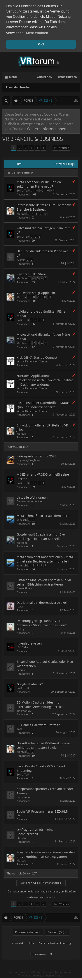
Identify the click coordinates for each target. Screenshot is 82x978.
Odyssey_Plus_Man (28, 460)
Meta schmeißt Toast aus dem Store (43, 515)
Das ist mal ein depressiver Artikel (42, 602)
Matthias (22, 278)
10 (45, 213)
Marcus (21, 213)
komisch (22, 519)
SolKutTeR (23, 190)
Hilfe (31, 950)
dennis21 (22, 670)
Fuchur (21, 259)
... (37, 87)
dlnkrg (20, 629)
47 (52, 190)
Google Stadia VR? (30, 684)
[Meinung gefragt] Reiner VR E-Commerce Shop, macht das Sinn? (41, 622)
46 (47, 190)
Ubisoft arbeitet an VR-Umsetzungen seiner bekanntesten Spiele (43, 745)
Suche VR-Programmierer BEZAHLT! (42, 811)
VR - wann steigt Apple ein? (36, 292)
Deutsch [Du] (55, 939)
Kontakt (17, 950)
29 (38, 297)
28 (33, 297)
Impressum (38, 961)
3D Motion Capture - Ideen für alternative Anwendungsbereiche (41, 704)
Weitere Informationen (46, 128)
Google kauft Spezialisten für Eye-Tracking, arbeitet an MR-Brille (41, 536)
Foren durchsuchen (18, 87)
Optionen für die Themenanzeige (41, 882)
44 (36, 190)
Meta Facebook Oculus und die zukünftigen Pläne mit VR (39, 184)
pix (18, 815)
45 (41, 190)
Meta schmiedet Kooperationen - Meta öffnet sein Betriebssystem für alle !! (45, 559)
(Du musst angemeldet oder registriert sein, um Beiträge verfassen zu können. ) (41, 894)
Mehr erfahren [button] (37, 33)
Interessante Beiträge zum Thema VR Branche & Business (44, 207)
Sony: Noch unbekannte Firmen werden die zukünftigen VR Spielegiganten (46, 854)
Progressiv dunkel (26, 939)
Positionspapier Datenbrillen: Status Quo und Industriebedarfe (43, 404)
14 (55, 147)
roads (20, 606)
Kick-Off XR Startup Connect (37, 357)
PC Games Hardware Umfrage (38, 725)
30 (44, 297)
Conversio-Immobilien (30, 501)
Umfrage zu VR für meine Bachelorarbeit (35, 831)
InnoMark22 (24, 710)
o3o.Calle (22, 647)
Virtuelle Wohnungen (32, 497)
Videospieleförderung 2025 (36, 456)
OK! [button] (41, 44)
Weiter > (64, 147)
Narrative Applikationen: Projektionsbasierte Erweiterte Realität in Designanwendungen (45, 379)
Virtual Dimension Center (32, 361)
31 (49, 297)
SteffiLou (22, 838)
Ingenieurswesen (29, 643)
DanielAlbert (24, 588)
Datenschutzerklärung (54, 950)
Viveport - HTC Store (31, 274)
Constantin (23, 797)
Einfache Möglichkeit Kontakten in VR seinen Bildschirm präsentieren (44, 582)
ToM (19, 729)
